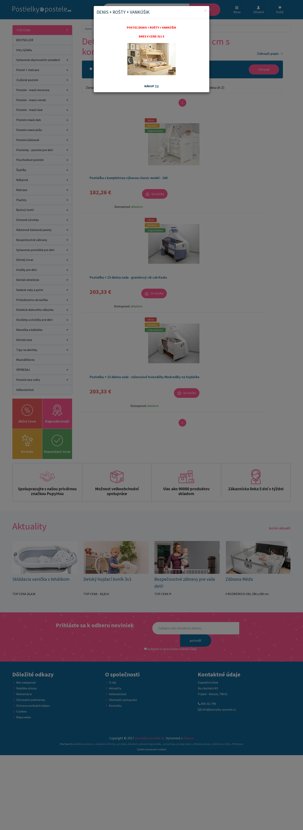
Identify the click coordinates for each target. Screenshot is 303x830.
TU (157, 86)
